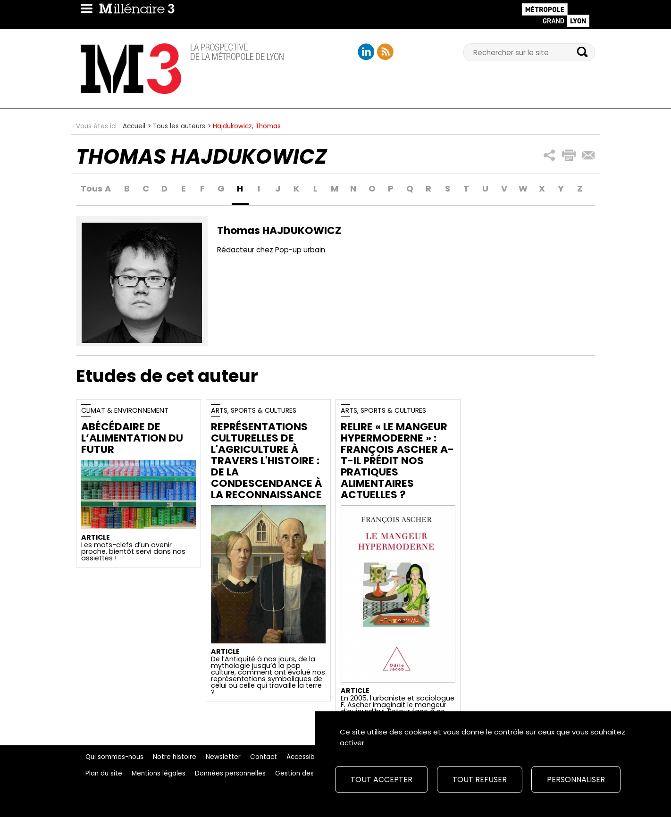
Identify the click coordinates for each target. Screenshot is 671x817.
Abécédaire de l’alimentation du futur (132, 438)
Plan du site (103, 773)
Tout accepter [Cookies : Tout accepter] (381, 779)
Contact (263, 756)
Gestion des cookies (307, 773)
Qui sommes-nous (114, 756)
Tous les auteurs (179, 126)
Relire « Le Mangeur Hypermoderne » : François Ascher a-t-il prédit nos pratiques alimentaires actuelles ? (397, 460)
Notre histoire (174, 756)
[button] (549, 155)
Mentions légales (158, 773)
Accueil (134, 126)
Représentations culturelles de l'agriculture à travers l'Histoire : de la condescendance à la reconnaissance (266, 460)
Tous (89, 188)
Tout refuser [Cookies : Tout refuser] (480, 779)
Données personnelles (230, 773)
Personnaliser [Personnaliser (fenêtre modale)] (576, 779)
